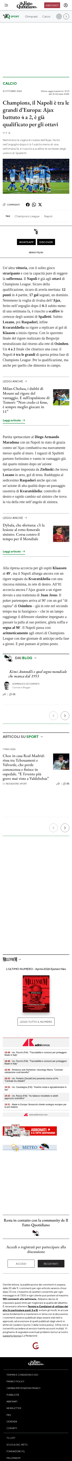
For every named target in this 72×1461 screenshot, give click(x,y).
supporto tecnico (12, 1335)
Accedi (21, 1263)
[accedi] (65, 5)
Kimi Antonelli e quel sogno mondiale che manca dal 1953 (37, 674)
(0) (66, 783)
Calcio (10, 83)
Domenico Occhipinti (26, 683)
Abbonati (52, 5)
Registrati (51, 1263)
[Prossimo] (65, 715)
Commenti (11, 204)
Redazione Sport (15, 783)
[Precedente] (53, 715)
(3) (12, 694)
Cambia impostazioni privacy (23, 1388)
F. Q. (7, 132)
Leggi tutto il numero (36, 1021)
